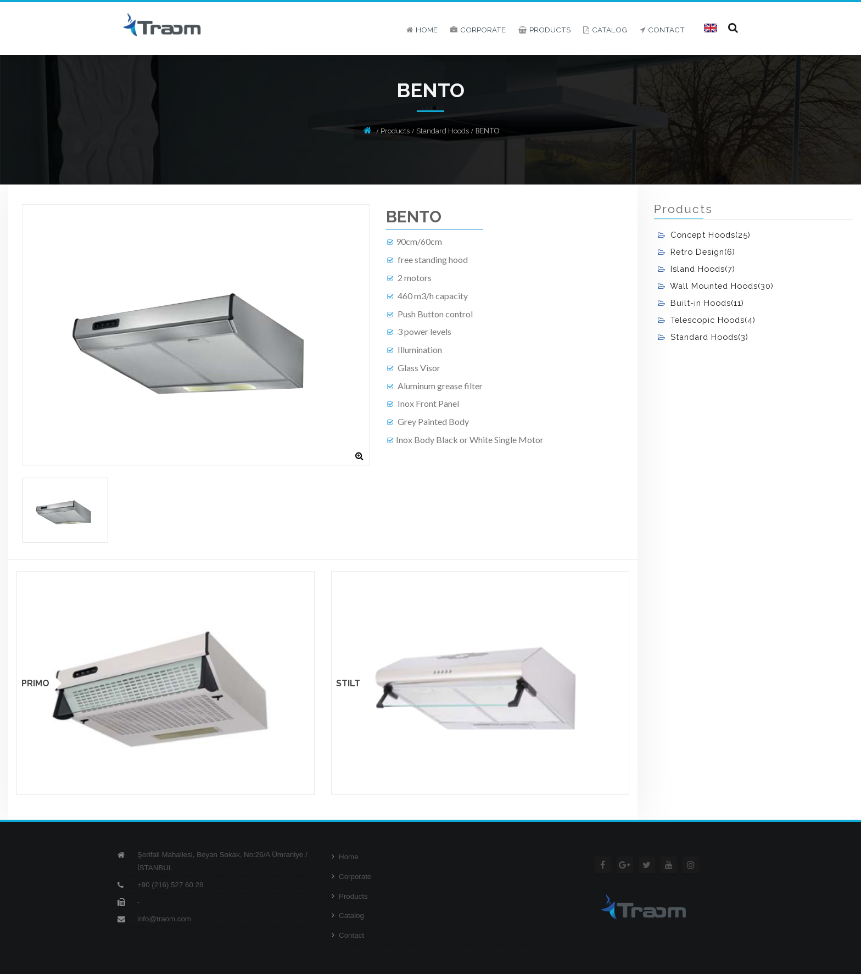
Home (345, 857)
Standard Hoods (442, 130)
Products (395, 130)
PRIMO (35, 683)
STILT (348, 683)
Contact (348, 935)
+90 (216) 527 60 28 (170, 885)
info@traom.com (164, 919)
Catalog (348, 915)
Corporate (351, 876)
